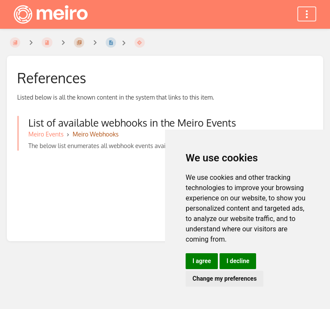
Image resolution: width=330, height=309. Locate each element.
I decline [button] (237, 261)
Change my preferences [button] (224, 278)
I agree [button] (201, 261)
